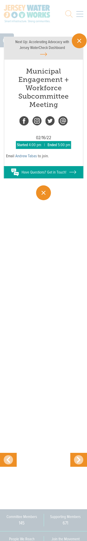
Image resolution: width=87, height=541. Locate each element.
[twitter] (50, 121)
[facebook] (24, 121)
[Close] (79, 40)
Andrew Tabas (26, 155)
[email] (63, 121)
